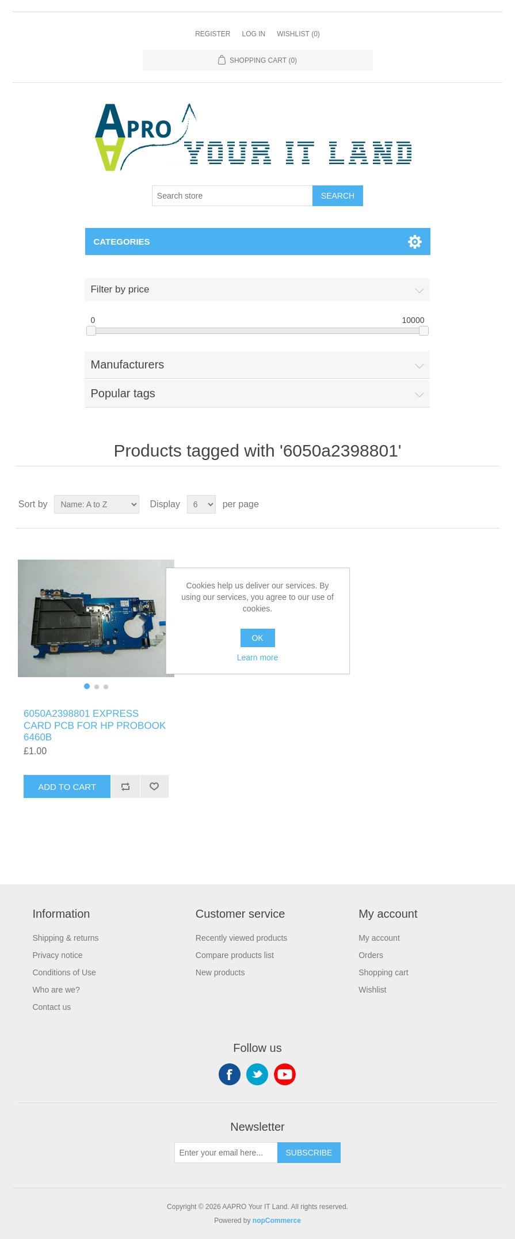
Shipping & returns (65, 937)
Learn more (258, 657)
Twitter (257, 1074)
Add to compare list (124, 786)
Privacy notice (57, 955)
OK (257, 638)
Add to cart (67, 787)
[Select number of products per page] (201, 504)
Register (212, 34)
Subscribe (309, 1152)
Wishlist (372, 989)
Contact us (51, 1007)
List (490, 504)
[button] (87, 686)
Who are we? (55, 989)
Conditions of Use (64, 972)
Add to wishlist (154, 786)
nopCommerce (277, 1221)
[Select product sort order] (96, 504)
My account (379, 937)
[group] (96, 618)
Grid (469, 504)
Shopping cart (383, 972)
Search (337, 195)
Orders (370, 955)
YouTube (285, 1074)
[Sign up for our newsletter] (226, 1152)
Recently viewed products (242, 937)
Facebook (230, 1074)
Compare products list (235, 955)
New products (220, 972)
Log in (253, 34)
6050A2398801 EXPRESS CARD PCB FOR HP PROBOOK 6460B (95, 725)
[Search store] (232, 195)
